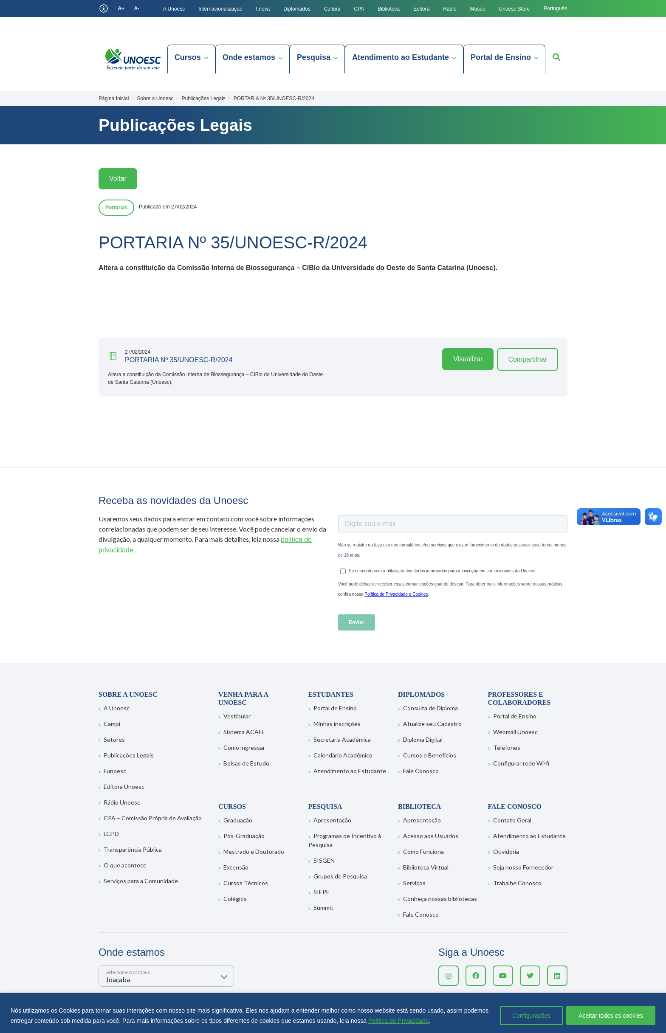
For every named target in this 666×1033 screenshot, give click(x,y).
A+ (121, 8)
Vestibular (237, 716)
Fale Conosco (421, 770)
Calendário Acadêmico (343, 755)
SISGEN (324, 860)
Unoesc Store (514, 9)
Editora (421, 9)
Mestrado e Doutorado (253, 851)
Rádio (449, 9)
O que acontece (125, 865)
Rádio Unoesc (122, 802)
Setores (114, 739)
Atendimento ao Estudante (400, 57)
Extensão (235, 867)
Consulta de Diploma (430, 708)
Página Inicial (114, 98)
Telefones (506, 747)
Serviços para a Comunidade (141, 880)
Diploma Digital (423, 739)
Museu (477, 9)
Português (555, 8)
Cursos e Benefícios (429, 755)
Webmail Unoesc (515, 731)
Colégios (235, 898)
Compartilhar (527, 359)
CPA (359, 9)
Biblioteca (389, 9)
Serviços (414, 883)
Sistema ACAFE (244, 731)
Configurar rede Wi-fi (521, 763)
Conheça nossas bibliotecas (440, 898)
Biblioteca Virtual (426, 867)
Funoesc (115, 770)
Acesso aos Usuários (430, 835)
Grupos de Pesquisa (340, 876)
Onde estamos (249, 57)
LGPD (111, 833)
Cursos (188, 57)
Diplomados (296, 9)
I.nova (263, 9)
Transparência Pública (133, 849)
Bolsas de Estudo (246, 763)
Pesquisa (313, 57)
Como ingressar (244, 747)
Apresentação (332, 820)
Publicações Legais (129, 755)
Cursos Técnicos (245, 883)
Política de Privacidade (398, 1020)
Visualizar (468, 359)
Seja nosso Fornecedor (523, 867)
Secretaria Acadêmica (342, 739)
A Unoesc (174, 9)
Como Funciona (423, 851)
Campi (112, 723)
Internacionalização (220, 9)
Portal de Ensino (501, 57)
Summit (323, 907)
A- (137, 8)
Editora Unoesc (124, 786)
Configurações (531, 1015)
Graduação (237, 820)
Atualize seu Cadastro (432, 723)
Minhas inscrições (337, 723)
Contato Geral (512, 820)
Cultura (332, 9)
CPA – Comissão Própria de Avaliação (153, 818)
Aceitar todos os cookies (611, 1015)
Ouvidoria (506, 851)
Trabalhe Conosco (517, 883)
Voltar (118, 178)
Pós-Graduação (244, 835)
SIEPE (321, 891)
